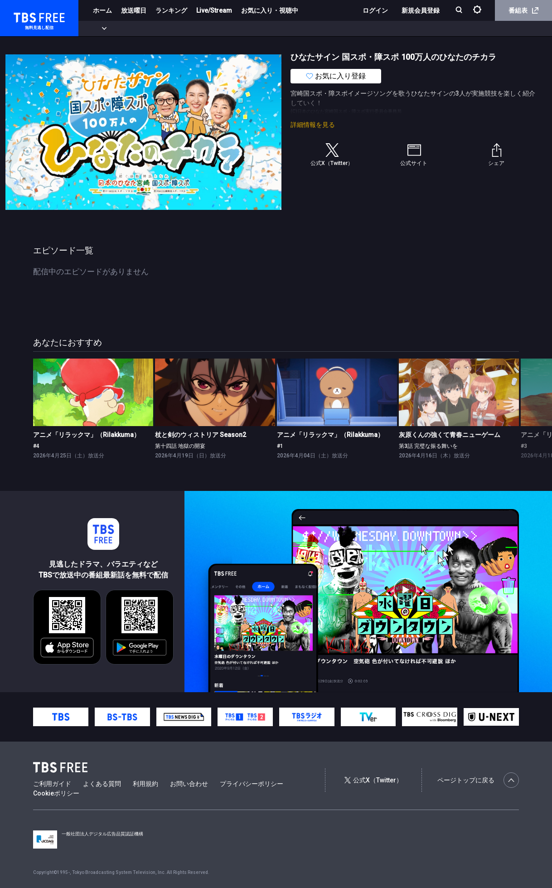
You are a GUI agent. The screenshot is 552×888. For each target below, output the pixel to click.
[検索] (459, 10)
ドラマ (182, 28)
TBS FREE (24, 16)
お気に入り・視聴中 (269, 10)
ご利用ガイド (52, 783)
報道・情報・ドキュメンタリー (299, 28)
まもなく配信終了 (139, 28)
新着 (98, 28)
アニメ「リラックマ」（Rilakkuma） (86, 434)
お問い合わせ (189, 783)
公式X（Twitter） (373, 780)
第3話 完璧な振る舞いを (428, 446)
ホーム (102, 10)
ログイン (375, 10)
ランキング (171, 10)
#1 (280, 446)
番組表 (523, 10)
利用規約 (145, 783)
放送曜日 (133, 10)
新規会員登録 (421, 10)
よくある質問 (102, 783)
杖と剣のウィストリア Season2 (200, 434)
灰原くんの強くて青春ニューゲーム (449, 434)
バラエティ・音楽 (226, 28)
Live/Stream (214, 10)
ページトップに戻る (478, 780)
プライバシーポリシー (251, 783)
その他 (359, 28)
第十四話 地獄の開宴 (180, 446)
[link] (93, 392)
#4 (36, 446)
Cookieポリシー (56, 793)
